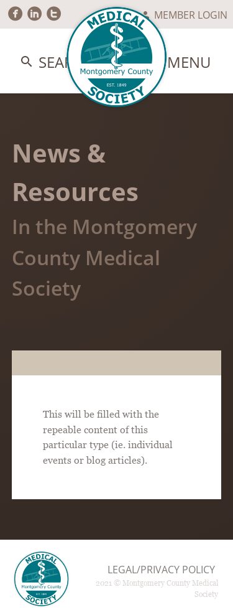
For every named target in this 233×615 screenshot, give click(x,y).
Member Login (183, 15)
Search (56, 62)
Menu (179, 62)
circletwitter (54, 14)
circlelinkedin (34, 14)
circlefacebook (15, 14)
